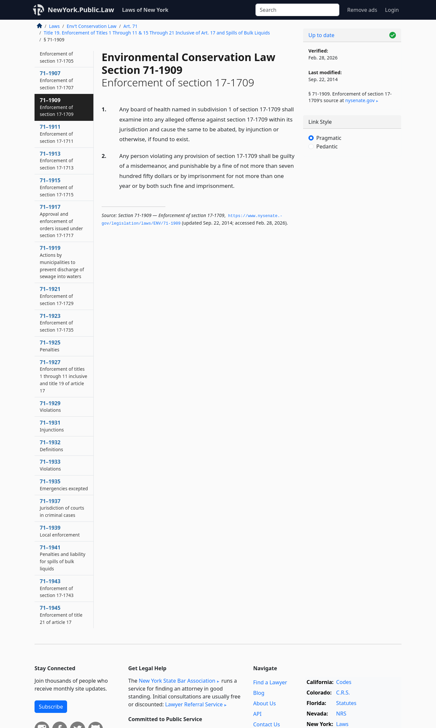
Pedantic (327, 146)
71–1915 (57, 187)
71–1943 (57, 588)
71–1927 (63, 376)
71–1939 (60, 531)
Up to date (321, 35)
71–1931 (52, 426)
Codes (343, 682)
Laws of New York (145, 9)
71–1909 (57, 107)
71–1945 (61, 614)
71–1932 (51, 445)
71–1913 (57, 160)
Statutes (346, 703)
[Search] (297, 10)
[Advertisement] (352, 264)
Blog (258, 692)
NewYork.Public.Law (81, 9)
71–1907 (57, 80)
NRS (341, 713)
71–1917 (61, 220)
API (257, 713)
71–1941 (62, 558)
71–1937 (62, 507)
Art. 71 (130, 26)
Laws (54, 26)
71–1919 (62, 261)
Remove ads (362, 9)
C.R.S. (343, 692)
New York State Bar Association (177, 680)
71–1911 (57, 133)
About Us (264, 703)
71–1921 (57, 295)
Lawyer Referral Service (194, 704)
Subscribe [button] (51, 706)
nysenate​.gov (360, 100)
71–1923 (57, 322)
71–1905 (57, 53)
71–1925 (50, 346)
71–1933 (50, 465)
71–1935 (64, 485)
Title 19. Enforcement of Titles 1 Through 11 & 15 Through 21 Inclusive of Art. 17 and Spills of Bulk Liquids (157, 33)
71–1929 (50, 406)
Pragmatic (328, 138)
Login (392, 9)
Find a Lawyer (270, 682)
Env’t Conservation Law (91, 26)
